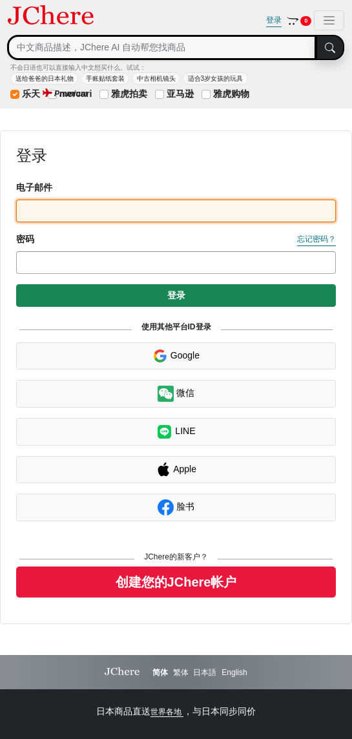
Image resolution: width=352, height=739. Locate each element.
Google (176, 356)
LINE (175, 432)
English (234, 672)
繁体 (181, 672)
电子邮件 (34, 187)
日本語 (204, 672)
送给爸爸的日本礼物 (45, 78)
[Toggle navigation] (329, 20)
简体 (160, 672)
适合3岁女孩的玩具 (215, 78)
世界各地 (166, 711)
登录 (274, 20)
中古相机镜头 (156, 78)
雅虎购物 (231, 93)
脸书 (176, 507)
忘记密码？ (316, 239)
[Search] (161, 47)
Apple (176, 469)
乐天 (31, 93)
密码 (25, 239)
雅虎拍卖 (129, 93)
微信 (176, 394)
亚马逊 (180, 93)
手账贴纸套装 (105, 78)
